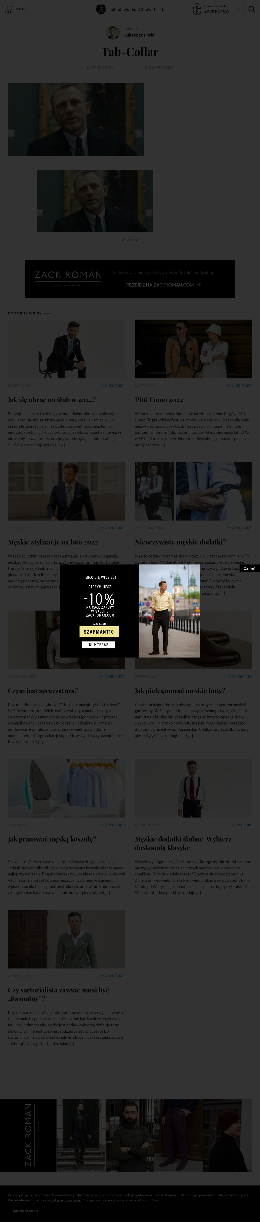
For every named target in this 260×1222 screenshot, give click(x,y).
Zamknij (249, 568)
